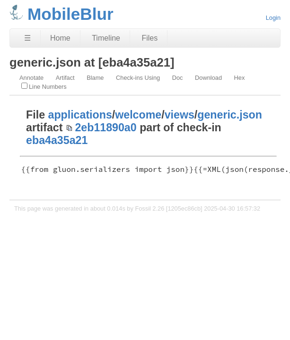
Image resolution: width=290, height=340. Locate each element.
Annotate (31, 77)
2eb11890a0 (105, 127)
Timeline (106, 38)
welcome (138, 115)
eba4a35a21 (57, 140)
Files (149, 38)
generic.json (229, 115)
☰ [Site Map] (27, 38)
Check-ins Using (138, 77)
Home (60, 38)
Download (208, 77)
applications (80, 115)
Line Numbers (44, 86)
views (179, 115)
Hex (239, 77)
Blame (95, 77)
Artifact (65, 77)
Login (273, 17)
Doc (177, 77)
